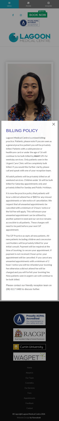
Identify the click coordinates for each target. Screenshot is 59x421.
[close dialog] (53, 124)
